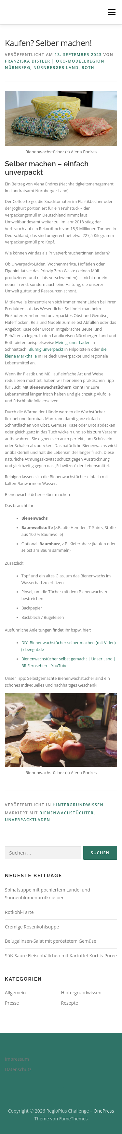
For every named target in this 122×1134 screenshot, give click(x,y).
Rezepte (69, 1003)
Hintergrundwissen (78, 805)
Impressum (17, 1059)
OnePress (104, 1111)
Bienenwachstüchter (66, 813)
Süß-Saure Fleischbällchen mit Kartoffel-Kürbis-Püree (61, 955)
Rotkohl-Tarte (19, 912)
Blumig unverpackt (46, 349)
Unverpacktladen (27, 819)
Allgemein (15, 992)
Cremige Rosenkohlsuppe (32, 927)
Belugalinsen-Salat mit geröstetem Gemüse (50, 941)
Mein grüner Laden (72, 342)
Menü (111, 12)
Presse (12, 1003)
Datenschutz (18, 1069)
